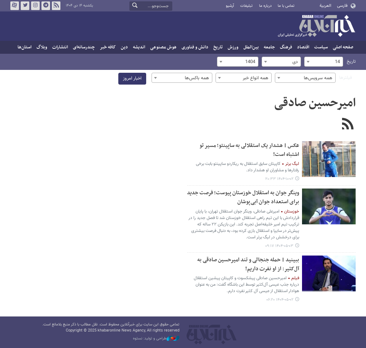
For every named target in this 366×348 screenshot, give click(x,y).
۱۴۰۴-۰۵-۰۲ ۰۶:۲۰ (279, 300)
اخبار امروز (132, 78)
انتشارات (60, 47)
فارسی (342, 6)
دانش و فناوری (195, 47)
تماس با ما (286, 6)
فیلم (295, 278)
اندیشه (139, 47)
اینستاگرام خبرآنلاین (35, 5)
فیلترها (345, 77)
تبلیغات (246, 6)
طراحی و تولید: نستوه (156, 339)
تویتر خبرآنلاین (25, 5)
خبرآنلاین (316, 26)
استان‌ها (24, 47)
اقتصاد (303, 47)
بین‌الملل (251, 47)
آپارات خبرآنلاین (14, 5)
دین (124, 47)
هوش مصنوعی (163, 47)
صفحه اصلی (343, 47)
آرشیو (230, 6)
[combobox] (323, 62)
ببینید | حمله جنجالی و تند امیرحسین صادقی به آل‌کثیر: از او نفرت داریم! (248, 264)
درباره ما (265, 6)
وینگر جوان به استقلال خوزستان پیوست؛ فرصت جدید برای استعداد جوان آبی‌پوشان (243, 197)
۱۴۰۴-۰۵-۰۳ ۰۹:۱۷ (279, 246)
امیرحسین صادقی (315, 103)
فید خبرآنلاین (56, 5)
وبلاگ (41, 47)
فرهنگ (286, 47)
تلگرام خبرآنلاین (45, 5)
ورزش (233, 47)
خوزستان (291, 211)
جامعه (269, 47)
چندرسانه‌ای (84, 47)
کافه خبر (108, 47)
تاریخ (218, 47)
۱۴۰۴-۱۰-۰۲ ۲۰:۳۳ (279, 179)
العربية (325, 6)
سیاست (321, 47)
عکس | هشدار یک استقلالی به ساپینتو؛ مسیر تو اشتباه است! (249, 150)
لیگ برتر (292, 164)
